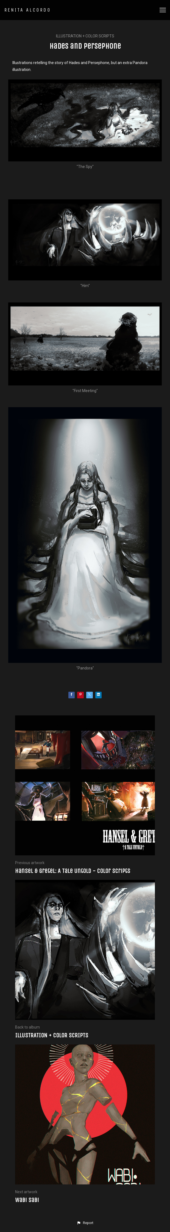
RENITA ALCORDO (27, 10)
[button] (84, 1223)
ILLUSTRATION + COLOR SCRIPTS (85, 36)
